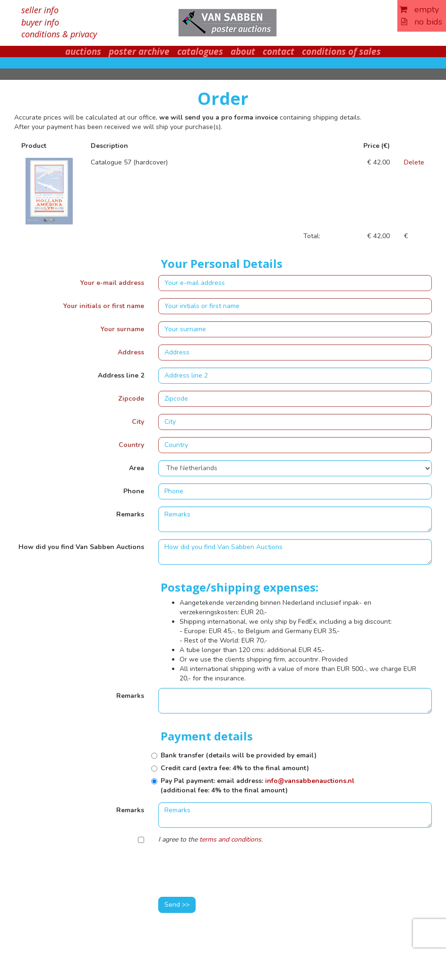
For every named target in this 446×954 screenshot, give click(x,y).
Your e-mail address (112, 282)
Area (136, 468)
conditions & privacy (59, 34)
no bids (421, 21)
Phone (133, 491)
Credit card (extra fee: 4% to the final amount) (235, 768)
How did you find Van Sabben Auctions (81, 546)
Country (131, 444)
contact (278, 51)
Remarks (130, 514)
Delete (414, 162)
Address (131, 352)
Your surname (122, 329)
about (243, 51)
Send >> (176, 904)
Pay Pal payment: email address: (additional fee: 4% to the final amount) (257, 785)
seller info (40, 10)
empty (419, 9)
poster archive (139, 51)
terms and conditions (230, 839)
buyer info (40, 22)
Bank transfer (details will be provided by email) (239, 755)
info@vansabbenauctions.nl (309, 780)
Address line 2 (121, 375)
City (138, 421)
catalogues (200, 51)
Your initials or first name (103, 305)
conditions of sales (341, 51)
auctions (83, 51)
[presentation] (230, 871)
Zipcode (131, 398)
